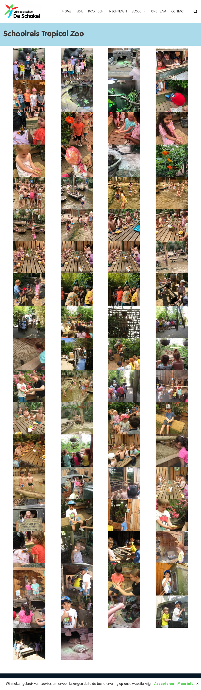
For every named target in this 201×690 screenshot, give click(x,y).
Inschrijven (118, 11)
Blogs (139, 11)
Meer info (185, 684)
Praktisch (96, 11)
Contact (178, 11)
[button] (144, 11)
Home (66, 11)
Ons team (158, 11)
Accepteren (164, 684)
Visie (80, 11)
